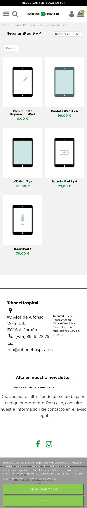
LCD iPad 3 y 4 (22, 181)
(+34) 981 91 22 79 (32, 336)
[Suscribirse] (72, 387)
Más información (14, 478)
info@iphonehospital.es (30, 349)
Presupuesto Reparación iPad (22, 112)
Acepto (43, 501)
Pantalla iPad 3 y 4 (64, 111)
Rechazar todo (43, 489)
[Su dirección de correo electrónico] (39, 387)
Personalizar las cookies (41, 478)
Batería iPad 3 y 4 (64, 181)
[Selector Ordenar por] (63, 34)
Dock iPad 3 (22, 249)
